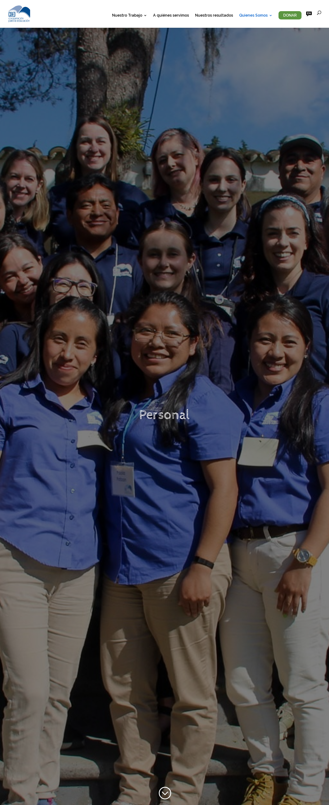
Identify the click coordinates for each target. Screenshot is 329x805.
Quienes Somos (253, 16)
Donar (290, 15)
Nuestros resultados (214, 16)
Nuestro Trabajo (127, 16)
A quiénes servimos (171, 16)
